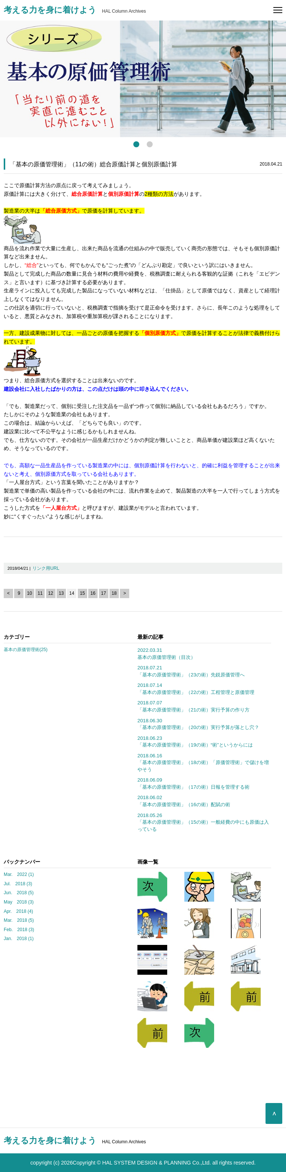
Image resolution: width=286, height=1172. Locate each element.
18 (114, 593)
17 (103, 593)
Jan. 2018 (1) (19, 938)
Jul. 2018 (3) (18, 883)
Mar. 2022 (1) (19, 874)
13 (61, 593)
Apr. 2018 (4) (18, 911)
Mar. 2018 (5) (19, 920)
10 (29, 593)
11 (40, 593)
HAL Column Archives (75, 11)
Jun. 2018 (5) (19, 892)
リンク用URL (45, 568)
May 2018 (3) (19, 902)
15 (82, 593)
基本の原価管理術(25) (26, 649)
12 (50, 593)
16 (93, 593)
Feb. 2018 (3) (19, 929)
